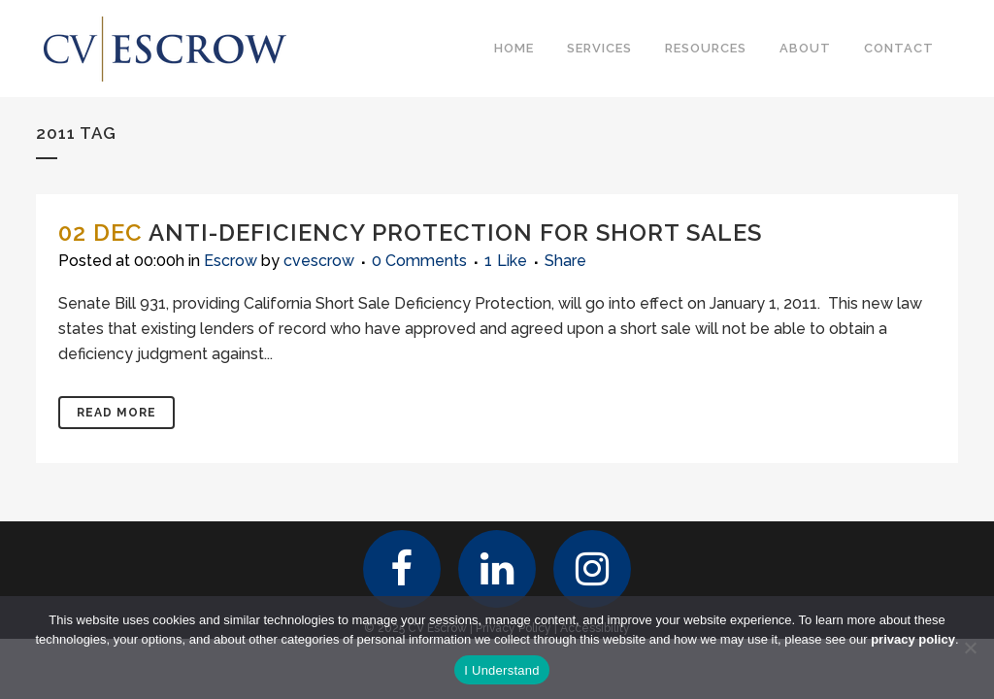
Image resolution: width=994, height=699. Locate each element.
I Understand (501, 670)
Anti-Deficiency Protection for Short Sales (455, 232)
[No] (969, 647)
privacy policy (913, 639)
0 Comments (419, 260)
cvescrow (318, 260)
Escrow (230, 260)
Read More (116, 412)
